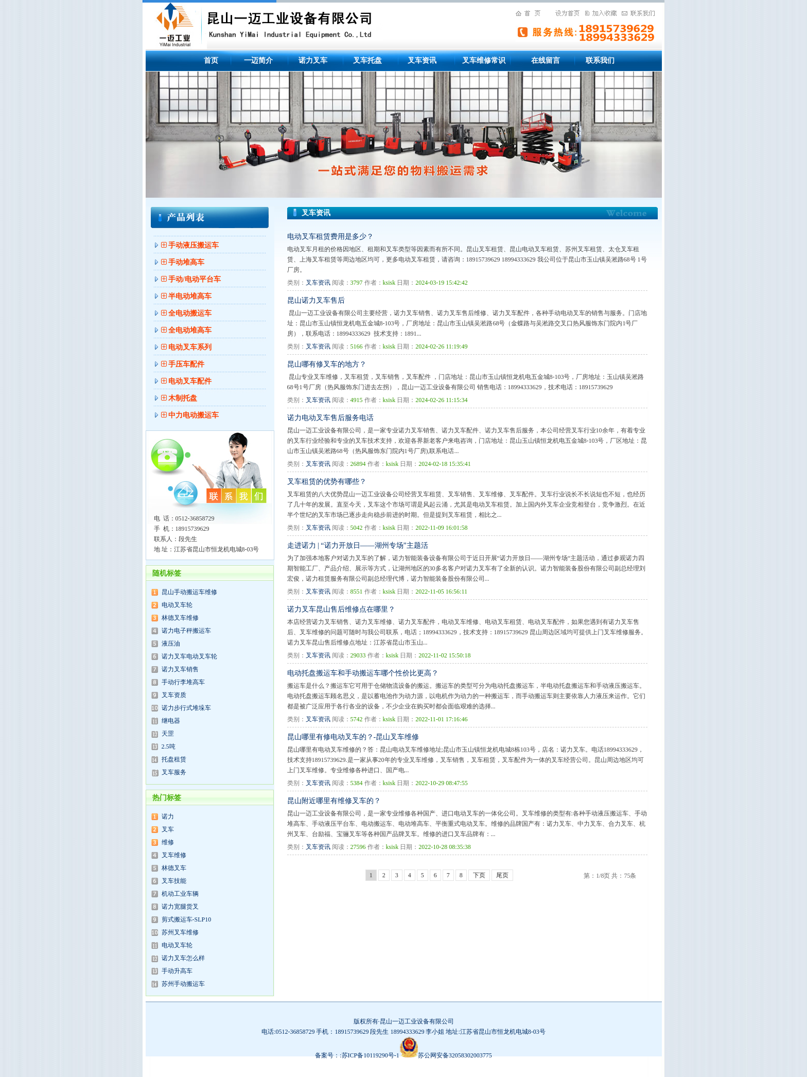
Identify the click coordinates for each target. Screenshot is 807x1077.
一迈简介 (258, 60)
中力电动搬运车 (193, 415)
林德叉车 (174, 868)
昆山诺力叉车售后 (316, 300)
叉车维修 (174, 855)
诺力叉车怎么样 (183, 958)
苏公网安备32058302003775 (455, 1055)
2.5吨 (169, 746)
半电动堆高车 (190, 296)
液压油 (171, 643)
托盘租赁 (174, 759)
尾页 (502, 875)
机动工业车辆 (180, 893)
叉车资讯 (422, 60)
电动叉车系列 (190, 347)
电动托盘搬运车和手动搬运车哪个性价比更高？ (362, 673)
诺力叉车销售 (180, 669)
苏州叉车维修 (180, 932)
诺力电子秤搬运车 (186, 630)
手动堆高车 (186, 262)
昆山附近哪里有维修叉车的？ (334, 801)
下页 (479, 875)
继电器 (171, 720)
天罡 (168, 733)
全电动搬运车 (190, 313)
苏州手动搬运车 (183, 983)
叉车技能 (174, 880)
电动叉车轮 (177, 605)
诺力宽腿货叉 (180, 906)
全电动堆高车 (190, 330)
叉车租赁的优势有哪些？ (326, 481)
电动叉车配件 (190, 381)
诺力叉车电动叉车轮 (189, 656)
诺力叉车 (313, 60)
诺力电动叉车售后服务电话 (330, 418)
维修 (168, 842)
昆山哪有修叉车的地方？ (326, 364)
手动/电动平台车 (194, 279)
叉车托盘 (367, 60)
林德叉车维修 (180, 617)
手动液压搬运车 (193, 245)
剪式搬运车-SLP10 (187, 919)
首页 (211, 60)
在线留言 (545, 60)
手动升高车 (177, 971)
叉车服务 (174, 772)
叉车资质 (174, 695)
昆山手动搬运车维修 (189, 592)
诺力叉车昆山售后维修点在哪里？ (341, 609)
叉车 (168, 829)
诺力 (168, 816)
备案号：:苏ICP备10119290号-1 (366, 1055)
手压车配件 (186, 364)
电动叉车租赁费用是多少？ (330, 236)
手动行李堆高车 (183, 682)
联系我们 (600, 60)
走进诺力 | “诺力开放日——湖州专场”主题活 (357, 545)
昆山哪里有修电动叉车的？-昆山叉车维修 (353, 737)
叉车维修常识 (483, 60)
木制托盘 (182, 398)
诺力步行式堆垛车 (186, 707)
